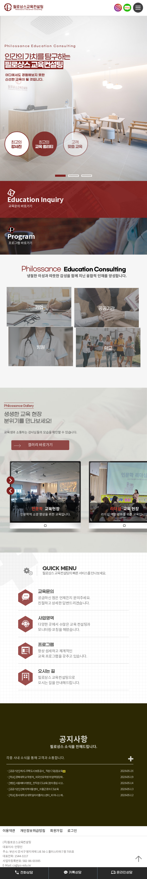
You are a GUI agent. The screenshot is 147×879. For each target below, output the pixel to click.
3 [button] (86, 176)
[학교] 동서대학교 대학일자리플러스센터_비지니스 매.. (30, 795)
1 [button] (60, 176)
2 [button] (73, 176)
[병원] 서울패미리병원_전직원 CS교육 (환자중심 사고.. (30, 783)
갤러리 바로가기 (45, 445)
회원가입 (56, 831)
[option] (73, 98)
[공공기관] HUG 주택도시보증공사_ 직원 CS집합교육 (31, 771)
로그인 (72, 831)
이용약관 (9, 831)
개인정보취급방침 (32, 831)
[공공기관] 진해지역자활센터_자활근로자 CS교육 (28, 789)
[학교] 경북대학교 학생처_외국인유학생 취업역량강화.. (30, 777)
